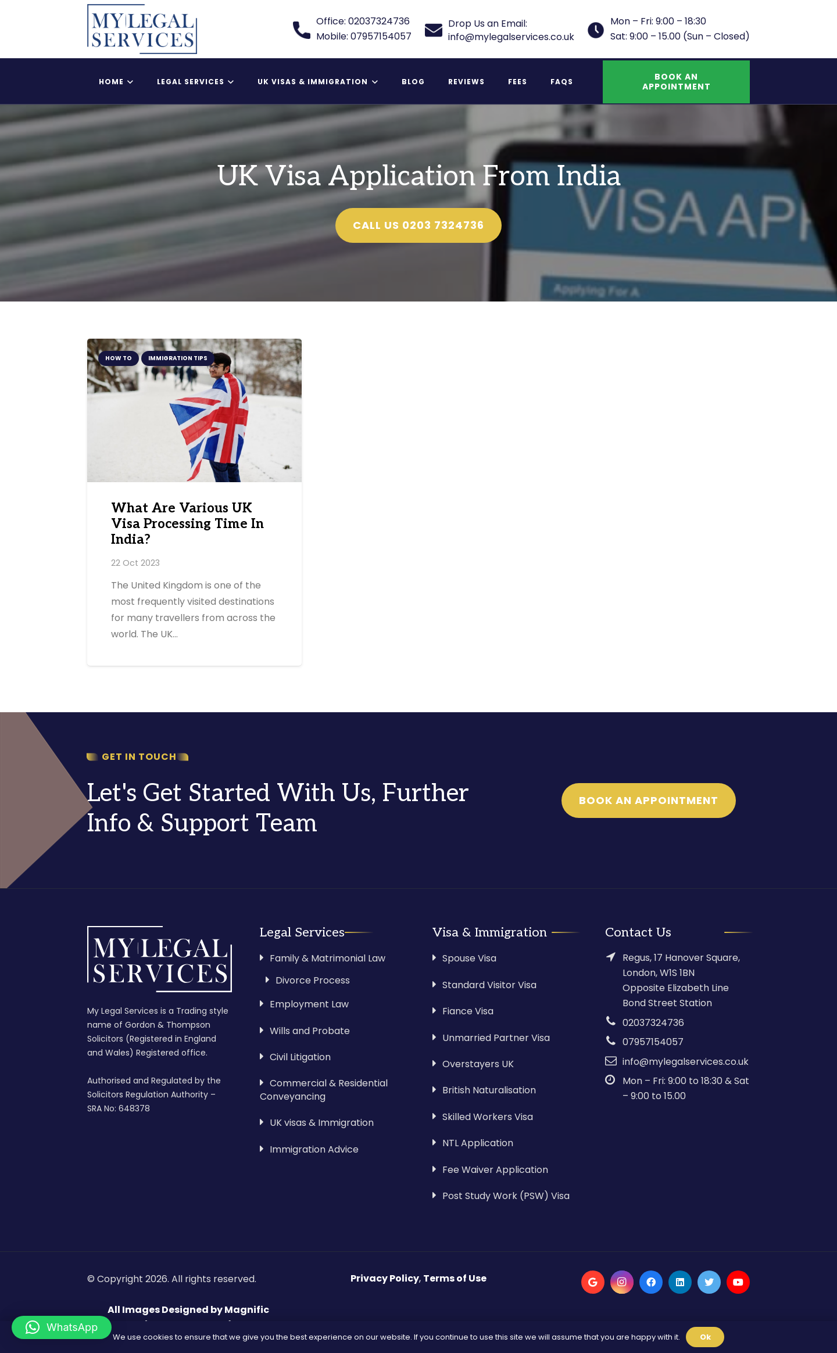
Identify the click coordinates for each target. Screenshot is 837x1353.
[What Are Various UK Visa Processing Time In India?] (194, 410)
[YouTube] (738, 1282)
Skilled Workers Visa (487, 1117)
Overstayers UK (478, 1064)
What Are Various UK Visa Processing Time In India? (187, 524)
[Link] (142, 29)
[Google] (592, 1282)
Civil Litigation (300, 1057)
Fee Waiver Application (495, 1169)
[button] (62, 1327)
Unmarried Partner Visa (496, 1038)
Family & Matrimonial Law (327, 958)
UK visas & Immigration (322, 1122)
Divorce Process (313, 980)
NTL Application (477, 1143)
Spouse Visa (469, 958)
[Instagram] (622, 1282)
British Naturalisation (489, 1090)
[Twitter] (709, 1282)
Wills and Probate (310, 1031)
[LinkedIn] (680, 1282)
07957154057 (653, 1042)
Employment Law (309, 1004)
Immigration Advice (314, 1149)
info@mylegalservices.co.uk (686, 1061)
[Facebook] (651, 1282)
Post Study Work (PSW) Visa (506, 1196)
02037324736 (653, 1022)
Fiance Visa (467, 1011)
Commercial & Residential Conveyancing (324, 1089)
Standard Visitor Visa (489, 985)
